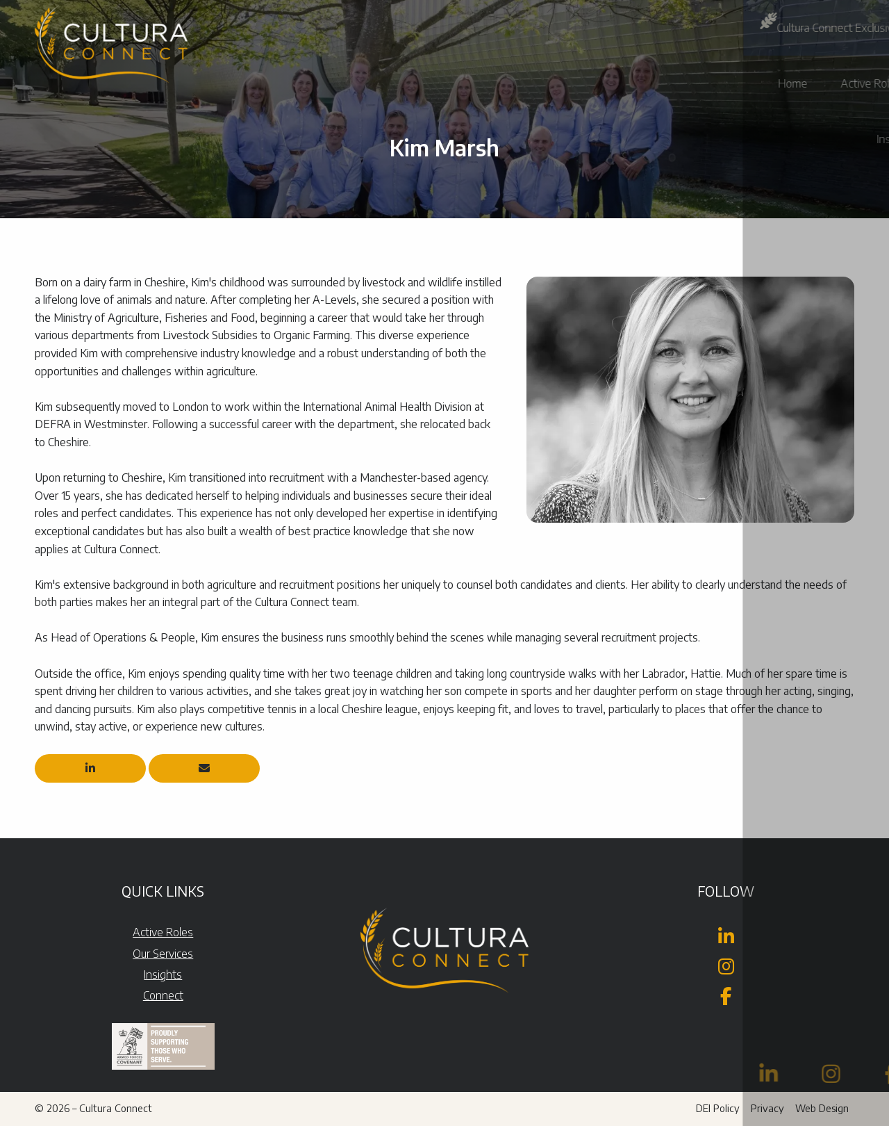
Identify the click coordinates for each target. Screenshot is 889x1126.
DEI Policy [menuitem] (718, 1108)
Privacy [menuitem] (767, 1108)
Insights (163, 974)
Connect (163, 995)
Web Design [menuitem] (822, 1108)
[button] (856, 28)
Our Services (163, 954)
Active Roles (163, 932)
